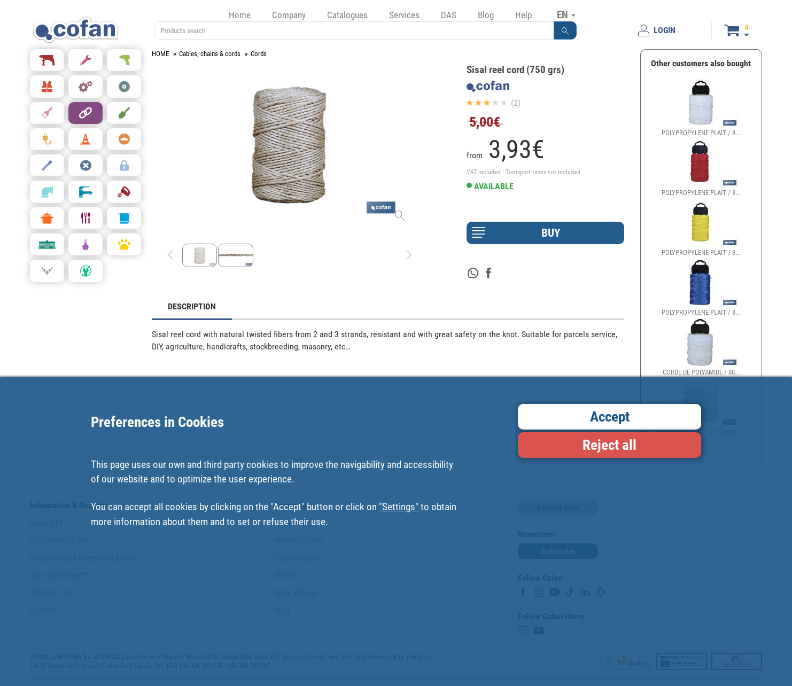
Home (240, 15)
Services (404, 15)
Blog (486, 15)
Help (523, 15)
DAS (448, 15)
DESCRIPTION (192, 306)
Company (289, 15)
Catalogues (347, 15)
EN (566, 14)
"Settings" (398, 507)
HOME (160, 54)
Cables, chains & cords (209, 54)
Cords (259, 54)
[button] (565, 30)
